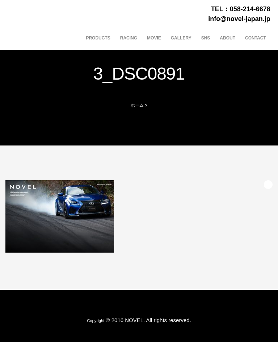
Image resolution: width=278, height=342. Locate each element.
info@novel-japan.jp (239, 18)
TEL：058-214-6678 (240, 9)
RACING (128, 38)
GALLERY (181, 38)
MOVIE (154, 38)
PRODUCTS (98, 38)
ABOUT (227, 38)
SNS (205, 38)
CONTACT (255, 38)
